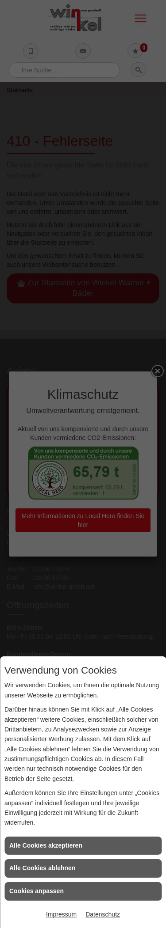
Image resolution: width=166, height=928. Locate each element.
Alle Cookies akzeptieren (45, 845)
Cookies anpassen (36, 890)
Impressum (61, 914)
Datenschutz (102, 914)
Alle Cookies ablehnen (42, 867)
